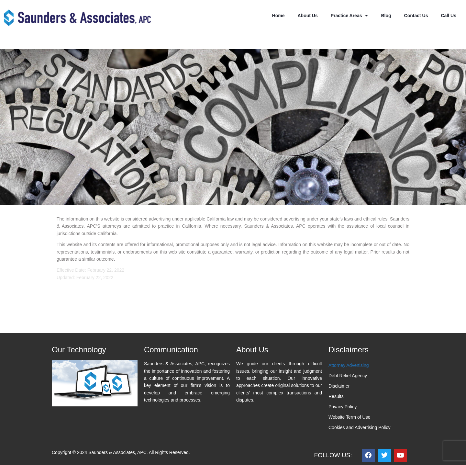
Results (336, 396)
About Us (307, 15)
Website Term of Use (349, 417)
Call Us (448, 15)
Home (278, 15)
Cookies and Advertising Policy (359, 427)
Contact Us (416, 15)
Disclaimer (339, 386)
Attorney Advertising (348, 365)
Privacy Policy (342, 406)
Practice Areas (349, 15)
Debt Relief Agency (347, 375)
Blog (386, 15)
